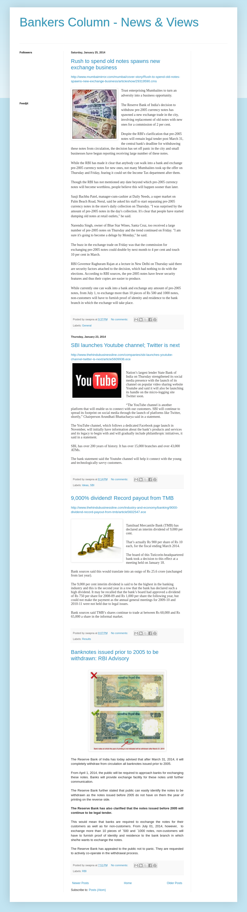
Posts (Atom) (97, 890)
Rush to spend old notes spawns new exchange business (115, 64)
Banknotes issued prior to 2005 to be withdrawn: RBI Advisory (114, 655)
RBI (84, 871)
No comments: (120, 319)
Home (128, 883)
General (86, 325)
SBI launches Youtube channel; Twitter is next (125, 345)
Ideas (85, 485)
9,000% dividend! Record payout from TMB (122, 498)
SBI (92, 485)
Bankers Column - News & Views (109, 22)
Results (86, 638)
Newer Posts (80, 883)
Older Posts (174, 883)
